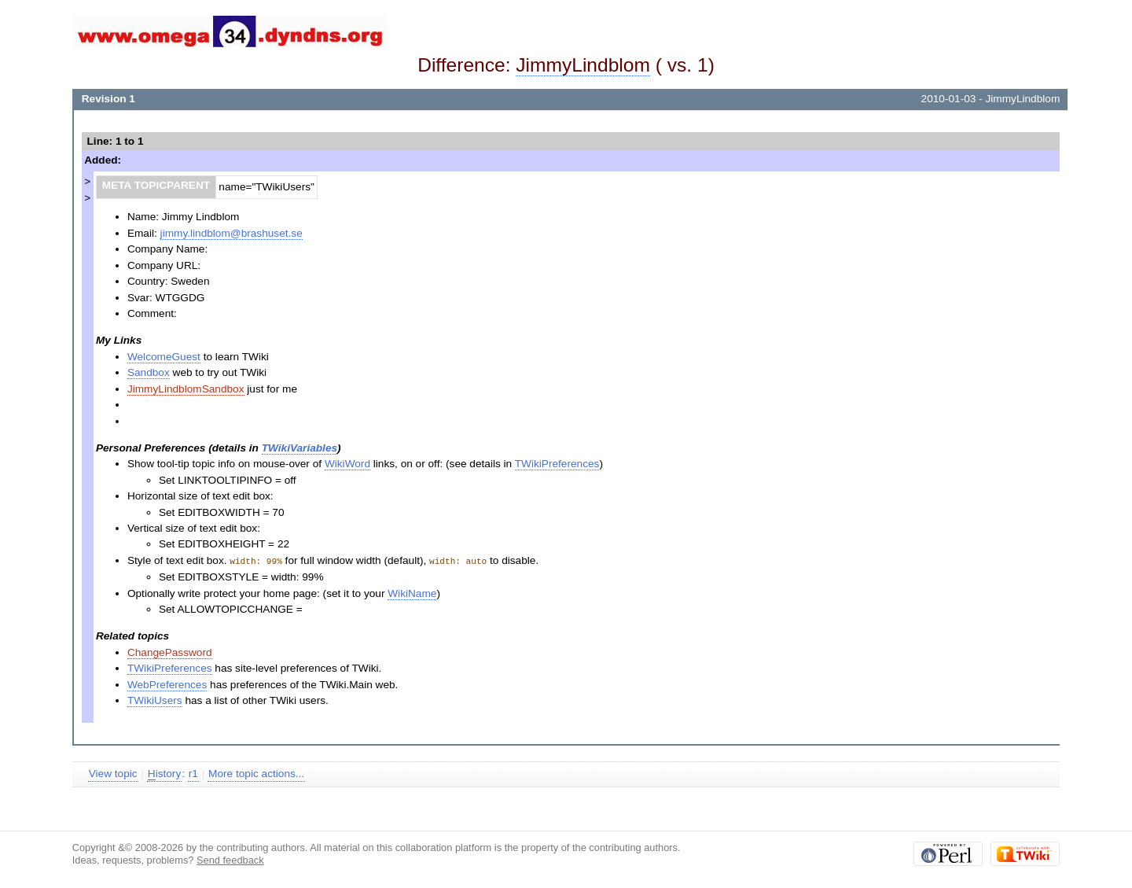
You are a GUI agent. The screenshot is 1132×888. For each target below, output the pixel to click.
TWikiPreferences (557, 464)
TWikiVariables (299, 448)
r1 (193, 773)
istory (164, 773)
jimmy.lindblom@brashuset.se (231, 233)
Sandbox (148, 372)
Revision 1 (108, 99)
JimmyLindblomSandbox (185, 389)
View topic (113, 773)
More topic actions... (256, 773)
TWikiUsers (154, 700)
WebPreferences (167, 684)
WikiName (412, 593)
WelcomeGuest (163, 357)
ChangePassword (169, 652)
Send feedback (230, 859)
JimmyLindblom (583, 65)
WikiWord (347, 464)
